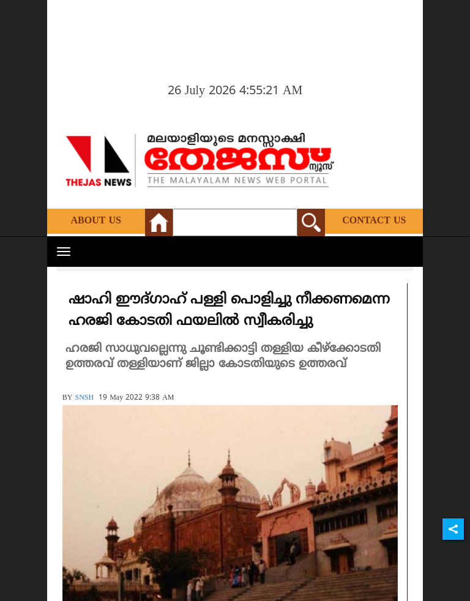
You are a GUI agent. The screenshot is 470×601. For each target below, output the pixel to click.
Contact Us (374, 221)
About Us (96, 221)
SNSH (84, 398)
